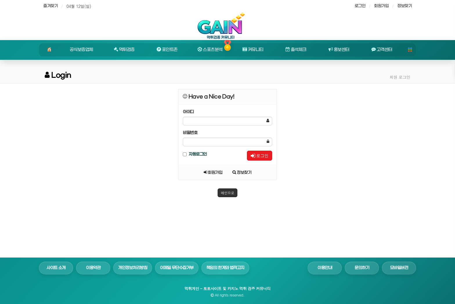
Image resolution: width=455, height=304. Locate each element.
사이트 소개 (56, 267)
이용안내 (324, 267)
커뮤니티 (253, 49)
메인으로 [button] (227, 192)
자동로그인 (195, 154)
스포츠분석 (210, 49)
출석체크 (296, 49)
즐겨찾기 (50, 5)
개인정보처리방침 (132, 267)
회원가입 (381, 5)
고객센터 (381, 49)
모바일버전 (399, 267)
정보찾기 (404, 5)
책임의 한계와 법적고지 (225, 267)
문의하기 (362, 267)
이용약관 (93, 267)
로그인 (259, 155)
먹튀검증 (124, 49)
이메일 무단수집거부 (177, 267)
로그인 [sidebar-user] (360, 5)
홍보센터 (338, 49)
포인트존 (167, 49)
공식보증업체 (81, 49)
